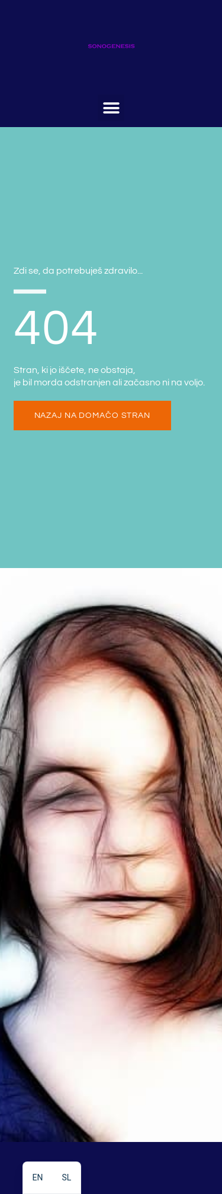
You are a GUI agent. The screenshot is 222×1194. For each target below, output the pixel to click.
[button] (111, 108)
